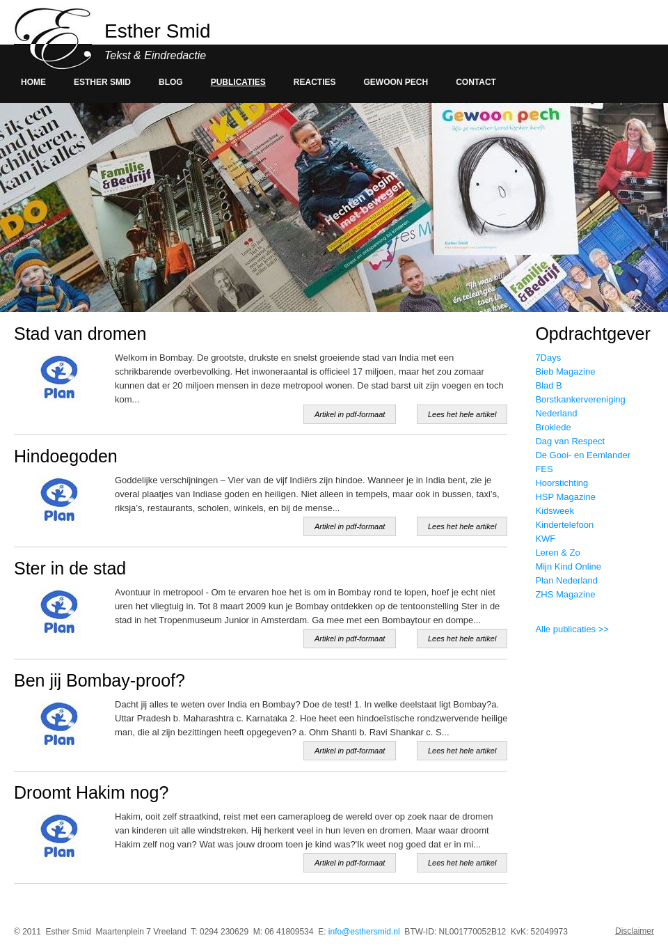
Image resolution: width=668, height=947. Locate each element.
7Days (548, 357)
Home (33, 82)
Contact (476, 82)
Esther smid (102, 82)
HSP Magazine (565, 497)
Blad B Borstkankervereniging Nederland (580, 399)
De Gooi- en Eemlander (582, 455)
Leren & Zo (557, 552)
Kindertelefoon (564, 524)
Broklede (553, 427)
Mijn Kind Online (568, 566)
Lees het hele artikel (462, 414)
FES (543, 469)
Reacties (315, 82)
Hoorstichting (561, 483)
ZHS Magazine (565, 594)
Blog (171, 82)
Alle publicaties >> (572, 629)
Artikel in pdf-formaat (350, 414)
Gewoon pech (396, 82)
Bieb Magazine (565, 371)
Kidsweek (554, 511)
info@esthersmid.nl (364, 932)
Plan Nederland (566, 580)
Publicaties (238, 82)
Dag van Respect (570, 441)
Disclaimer (634, 931)
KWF (545, 538)
